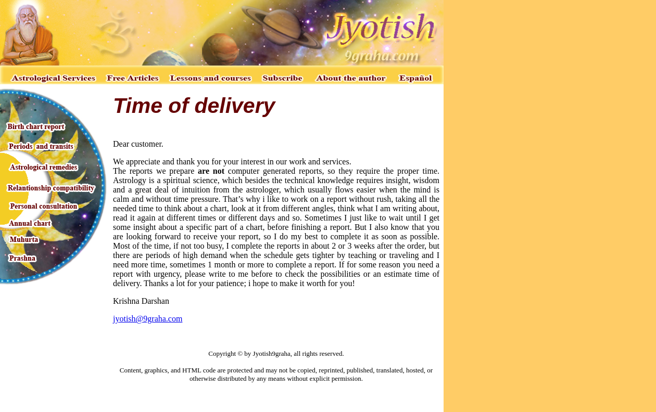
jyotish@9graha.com (147, 318)
